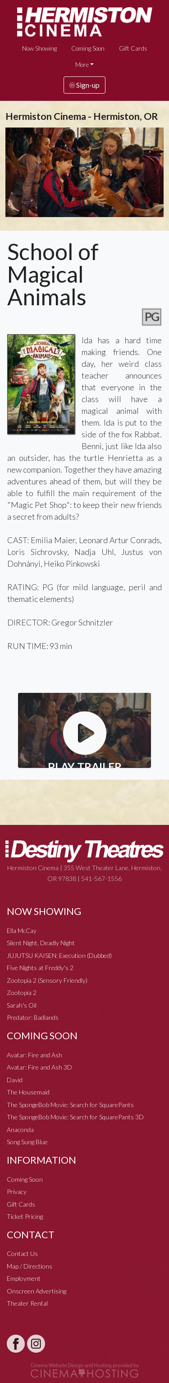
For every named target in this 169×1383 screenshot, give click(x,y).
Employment (24, 1278)
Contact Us (22, 1253)
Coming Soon (88, 48)
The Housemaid (28, 1092)
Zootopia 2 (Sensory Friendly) (47, 980)
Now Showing (39, 48)
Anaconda (20, 1129)
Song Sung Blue (27, 1142)
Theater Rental (27, 1303)
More (82, 64)
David (15, 1080)
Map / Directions (29, 1266)
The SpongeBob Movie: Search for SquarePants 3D (75, 1117)
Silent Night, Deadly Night (41, 943)
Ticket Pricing (25, 1216)
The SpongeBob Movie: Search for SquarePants (70, 1104)
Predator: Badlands (33, 1017)
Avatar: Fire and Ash (34, 1055)
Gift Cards (133, 48)
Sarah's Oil (22, 1005)
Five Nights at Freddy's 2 (40, 967)
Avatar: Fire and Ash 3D (39, 1067)
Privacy (17, 1191)
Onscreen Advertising (36, 1291)
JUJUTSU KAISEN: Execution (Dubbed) (59, 955)
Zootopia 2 (22, 992)
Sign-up (84, 85)
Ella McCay (22, 930)
